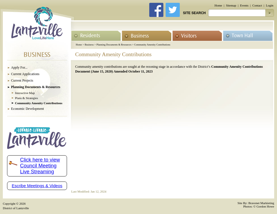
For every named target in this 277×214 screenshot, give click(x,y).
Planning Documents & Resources (113, 44)
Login (269, 5)
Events (244, 5)
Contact (257, 5)
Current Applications (25, 74)
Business (89, 44)
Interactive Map (25, 93)
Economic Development (27, 109)
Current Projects (22, 80)
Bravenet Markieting (261, 203)
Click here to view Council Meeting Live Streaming (40, 165)
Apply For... (19, 67)
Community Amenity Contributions (152, 44)
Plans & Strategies (26, 98)
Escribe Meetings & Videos (37, 185)
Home (218, 5)
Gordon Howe (265, 206)
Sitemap (231, 5)
